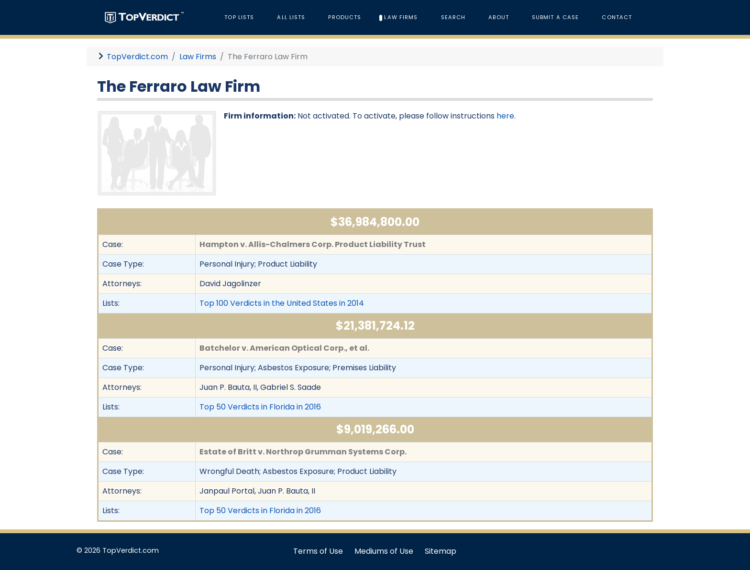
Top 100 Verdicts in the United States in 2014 (281, 303)
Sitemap (440, 551)
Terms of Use (318, 551)
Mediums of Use (383, 551)
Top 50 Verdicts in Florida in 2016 (260, 406)
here (505, 115)
